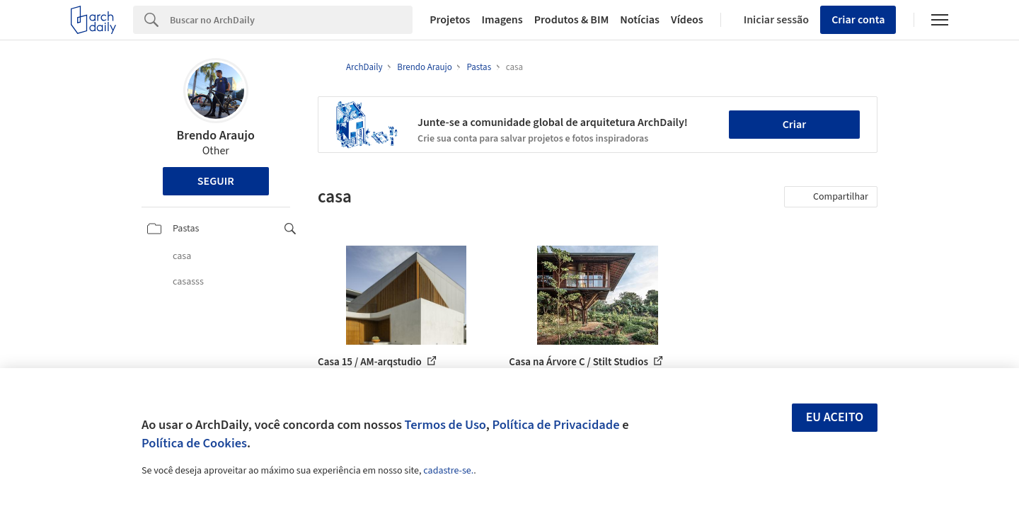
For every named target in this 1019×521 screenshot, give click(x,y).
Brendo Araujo (216, 135)
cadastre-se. (448, 471)
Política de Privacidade (555, 425)
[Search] (291, 20)
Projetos (450, 19)
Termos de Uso (445, 425)
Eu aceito (835, 417)
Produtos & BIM (571, 19)
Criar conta (858, 20)
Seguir (215, 181)
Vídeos (687, 19)
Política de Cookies (194, 443)
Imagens (501, 19)
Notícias (640, 19)
